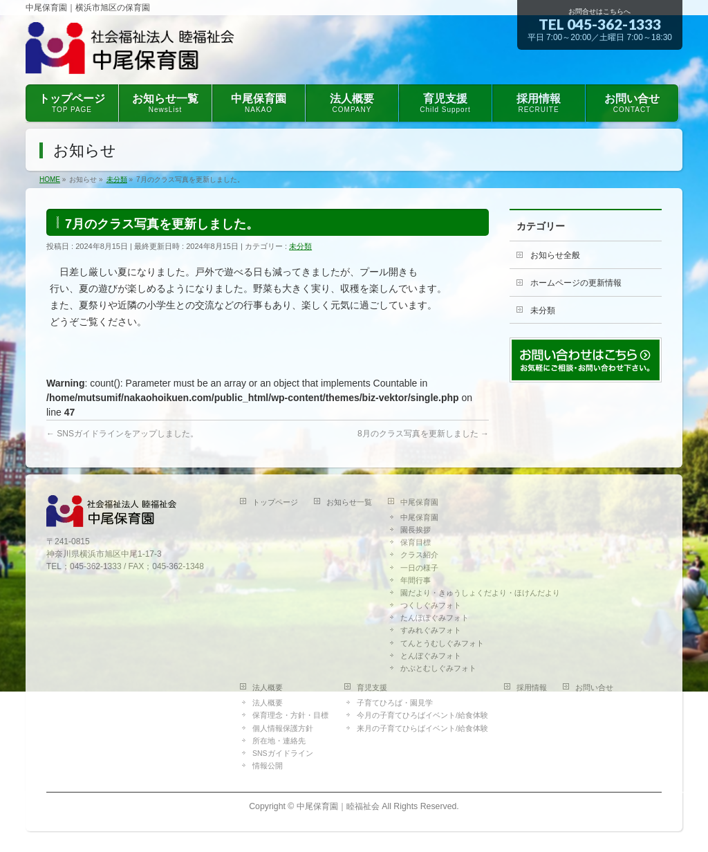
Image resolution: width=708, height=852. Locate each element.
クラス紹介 (419, 554)
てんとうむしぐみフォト (442, 643)
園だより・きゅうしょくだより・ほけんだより (480, 593)
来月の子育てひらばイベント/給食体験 (422, 728)
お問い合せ (594, 687)
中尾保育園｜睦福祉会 (338, 806)
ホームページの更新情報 (576, 283)
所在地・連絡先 (279, 741)
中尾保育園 (419, 502)
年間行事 (415, 580)
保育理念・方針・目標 (290, 715)
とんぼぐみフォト (430, 655)
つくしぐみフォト (430, 605)
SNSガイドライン (282, 753)
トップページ (275, 502)
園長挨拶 (415, 530)
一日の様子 (419, 568)
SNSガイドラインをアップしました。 (122, 433)
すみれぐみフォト (430, 630)
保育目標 (415, 542)
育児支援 (372, 687)
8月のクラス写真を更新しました (423, 433)
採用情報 (531, 687)
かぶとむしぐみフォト (438, 668)
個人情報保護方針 (282, 728)
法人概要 (267, 687)
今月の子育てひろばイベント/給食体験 (422, 715)
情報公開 (267, 765)
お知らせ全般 (555, 255)
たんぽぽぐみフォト (434, 617)
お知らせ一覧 (349, 502)
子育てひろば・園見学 (395, 702)
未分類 (300, 246)
